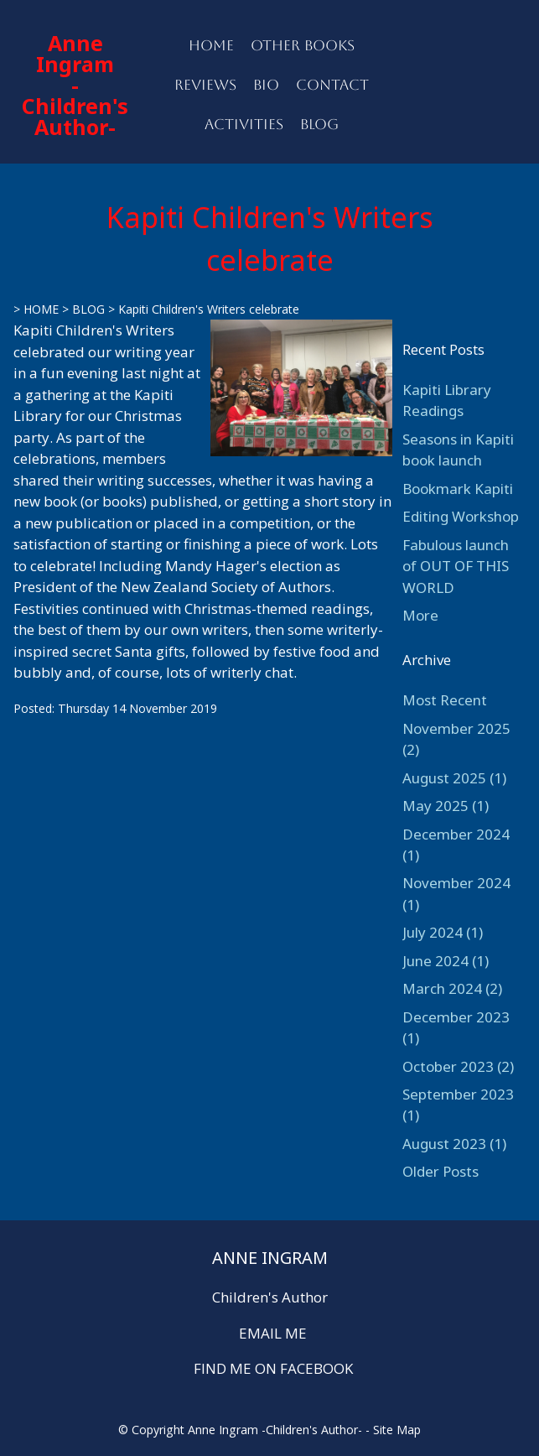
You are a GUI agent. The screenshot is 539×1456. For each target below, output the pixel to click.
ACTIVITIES (244, 124)
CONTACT (332, 84)
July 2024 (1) (442, 932)
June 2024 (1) (445, 960)
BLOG (319, 124)
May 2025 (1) (445, 805)
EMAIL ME (273, 1333)
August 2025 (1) (454, 778)
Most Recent (444, 700)
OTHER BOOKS (303, 45)
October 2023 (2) (458, 1066)
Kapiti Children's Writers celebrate (208, 309)
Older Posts (440, 1171)
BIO (266, 84)
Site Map (397, 1430)
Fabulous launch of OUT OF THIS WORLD (455, 566)
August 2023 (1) (454, 1143)
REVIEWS (205, 84)
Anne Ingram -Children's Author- (75, 85)
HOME (211, 45)
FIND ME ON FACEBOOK (273, 1368)
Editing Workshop (460, 516)
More (420, 615)
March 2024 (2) (452, 988)
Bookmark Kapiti (457, 488)
